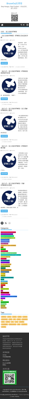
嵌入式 (16, 102)
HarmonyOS (25, 319)
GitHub (19, 319)
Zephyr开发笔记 (5, 272)
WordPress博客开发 (6, 270)
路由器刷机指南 (5, 302)
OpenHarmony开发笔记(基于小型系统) (11, 255)
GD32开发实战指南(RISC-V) (8, 238)
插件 (2, 287)
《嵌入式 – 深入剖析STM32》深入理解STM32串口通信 (14, 109)
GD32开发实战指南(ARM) (7, 236)
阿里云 (4, 365)
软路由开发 (3, 308)
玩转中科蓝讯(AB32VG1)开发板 (9, 296)
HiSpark (7, 321)
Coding (19, 316)
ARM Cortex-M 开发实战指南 (8, 232)
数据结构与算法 (5, 289)
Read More (4, 63)
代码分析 (3, 275)
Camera (14, 316)
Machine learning (13, 324)
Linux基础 (3, 249)
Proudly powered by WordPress (9, 394)
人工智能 (3, 274)
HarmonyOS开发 (5, 241)
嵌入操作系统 (4, 283)
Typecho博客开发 (5, 266)
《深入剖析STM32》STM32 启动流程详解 (14, 36)
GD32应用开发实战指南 (7, 234)
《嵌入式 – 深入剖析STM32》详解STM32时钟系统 (12, 184)
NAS (19, 324)
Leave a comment (21, 67)
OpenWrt (3, 326)
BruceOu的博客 (14, 3)
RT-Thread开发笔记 (6, 264)
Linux (2, 247)
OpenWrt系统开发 (5, 257)
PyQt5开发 (3, 258)
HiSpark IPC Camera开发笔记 (8, 245)
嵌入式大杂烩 (4, 281)
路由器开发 (3, 304)
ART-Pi (9, 316)
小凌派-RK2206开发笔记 (7, 277)
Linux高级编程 (4, 251)
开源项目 (3, 285)
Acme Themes (15, 396)
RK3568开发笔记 (5, 262)
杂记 (2, 291)
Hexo (3, 321)
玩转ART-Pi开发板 (5, 294)
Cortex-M (25, 316)
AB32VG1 (4, 316)
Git (14, 319)
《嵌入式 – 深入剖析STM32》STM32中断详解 (14, 147)
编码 (2, 300)
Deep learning (4, 319)
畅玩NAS (3, 298)
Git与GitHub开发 (5, 240)
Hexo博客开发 (4, 243)
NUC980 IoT (24, 324)
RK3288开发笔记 (5, 260)
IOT (12, 321)
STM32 (12, 67)
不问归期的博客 (7, 357)
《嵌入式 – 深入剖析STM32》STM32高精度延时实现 (14, 72)
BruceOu (12, 40)
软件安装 (3, 306)
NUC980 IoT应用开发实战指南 (9, 253)
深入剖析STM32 (5, 67)
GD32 (11, 319)
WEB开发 (3, 268)
